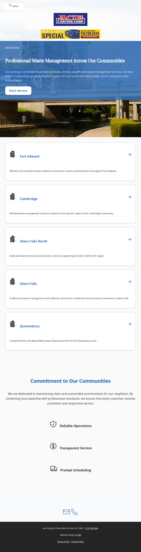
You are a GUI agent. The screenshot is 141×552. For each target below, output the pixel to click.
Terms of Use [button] (63, 541)
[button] (70, 19)
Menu (13, 5)
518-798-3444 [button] (92, 528)
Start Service (18, 91)
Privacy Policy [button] (77, 541)
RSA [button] (79, 535)
